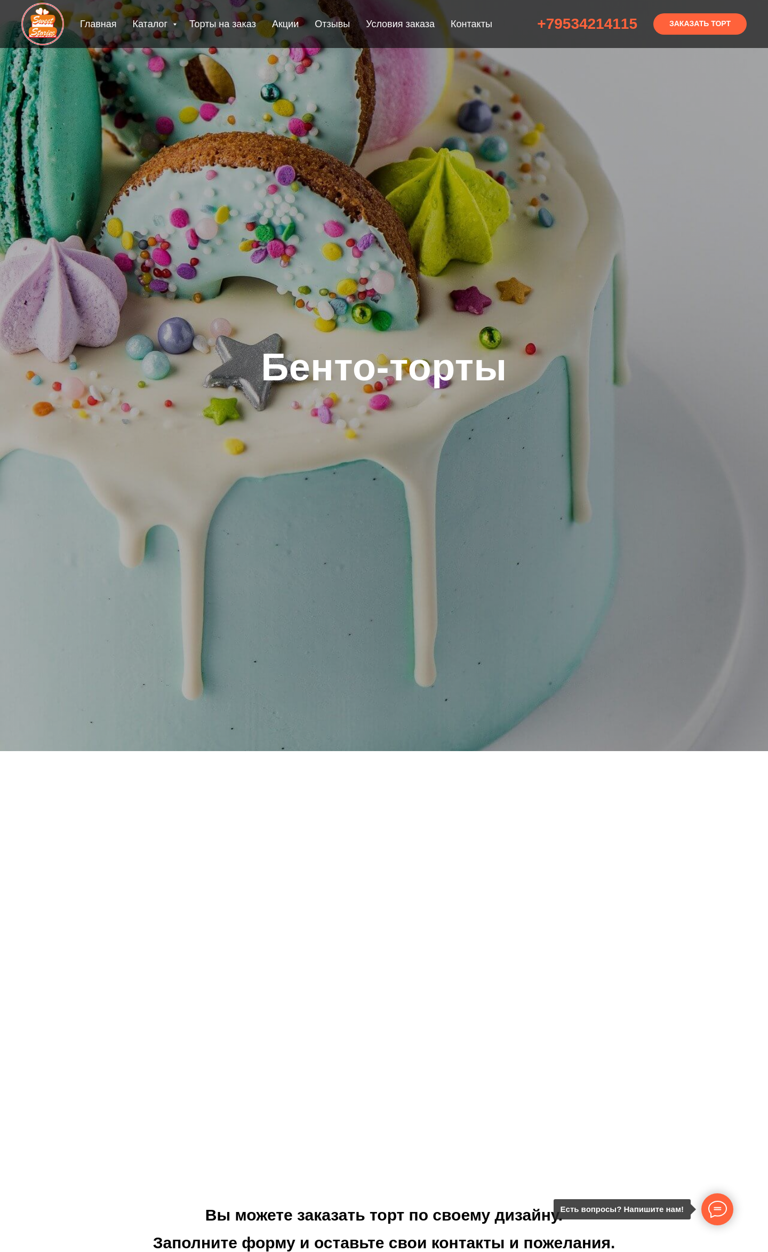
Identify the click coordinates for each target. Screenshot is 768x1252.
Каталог (151, 24)
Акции (285, 24)
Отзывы (332, 24)
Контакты (471, 24)
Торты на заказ (222, 24)
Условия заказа (400, 24)
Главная (98, 24)
